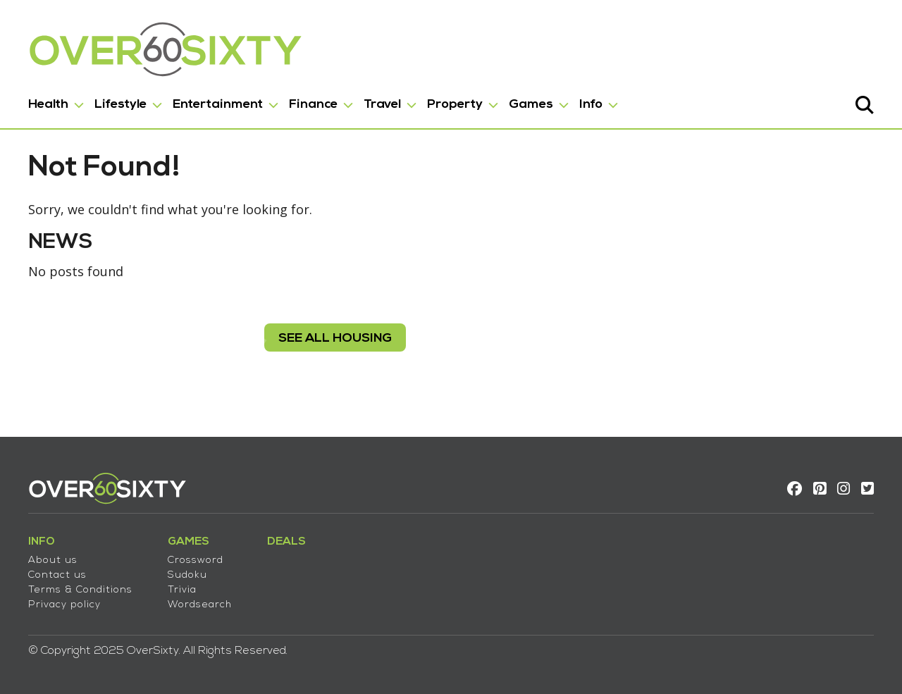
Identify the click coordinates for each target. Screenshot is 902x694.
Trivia (182, 590)
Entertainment (218, 104)
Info (591, 104)
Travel (382, 104)
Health (48, 104)
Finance (313, 104)
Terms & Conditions (80, 590)
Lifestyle (120, 104)
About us (53, 560)
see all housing (335, 338)
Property (455, 104)
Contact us (57, 575)
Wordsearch (200, 605)
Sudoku (187, 575)
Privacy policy (64, 605)
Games (531, 104)
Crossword (195, 560)
